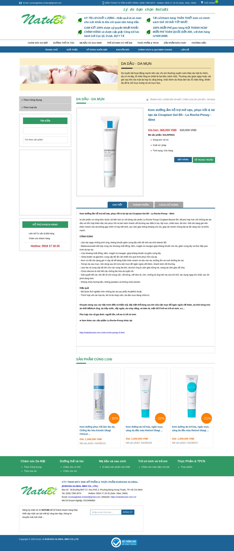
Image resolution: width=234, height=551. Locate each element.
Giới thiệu (72, 49)
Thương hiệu (199, 43)
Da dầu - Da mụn (206, 99)
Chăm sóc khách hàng (39, 238)
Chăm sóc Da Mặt (38, 43)
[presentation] (115, 522)
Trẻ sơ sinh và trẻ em (119, 43)
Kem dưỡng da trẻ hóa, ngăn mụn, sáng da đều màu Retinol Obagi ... (145, 429)
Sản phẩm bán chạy (175, 43)
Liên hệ (185, 49)
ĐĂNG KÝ (128, 512)
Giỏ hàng (208, 2)
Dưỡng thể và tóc (63, 43)
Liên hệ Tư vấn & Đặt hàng (41, 233)
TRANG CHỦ (51, 49)
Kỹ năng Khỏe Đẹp (97, 49)
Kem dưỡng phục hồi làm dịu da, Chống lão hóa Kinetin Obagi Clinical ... (99, 431)
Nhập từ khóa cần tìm (63, 130)
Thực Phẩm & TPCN (148, 43)
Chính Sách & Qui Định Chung (155, 49)
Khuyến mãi (122, 49)
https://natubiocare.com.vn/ (123, 497)
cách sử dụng (168, 204)
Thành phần (141, 204)
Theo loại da (190, 99)
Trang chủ (155, 99)
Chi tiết (117, 204)
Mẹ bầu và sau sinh (91, 43)
